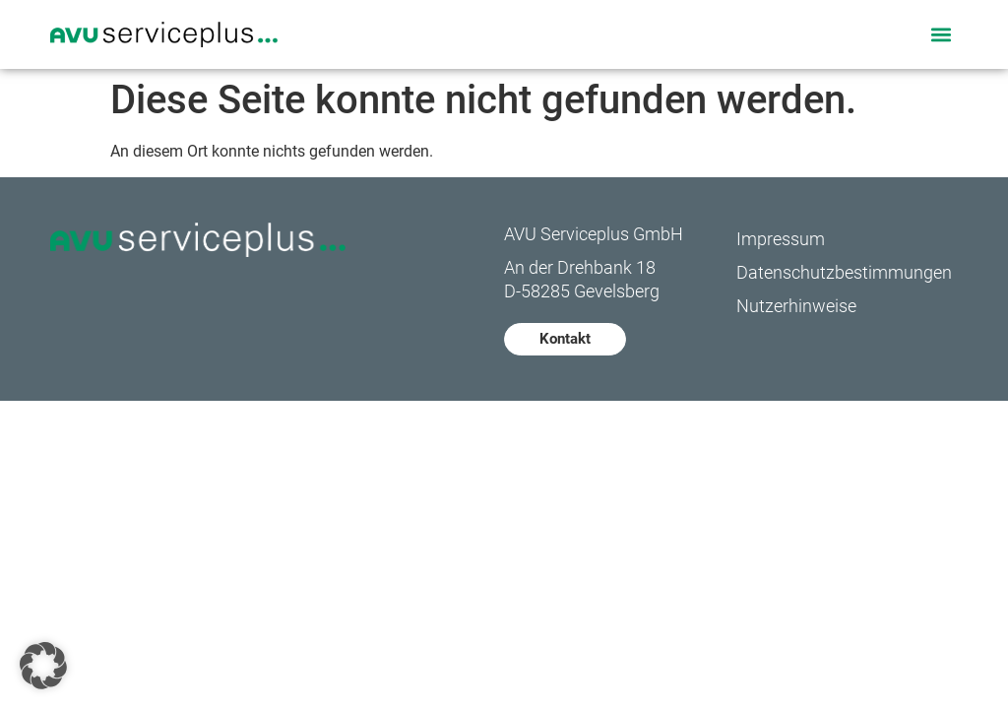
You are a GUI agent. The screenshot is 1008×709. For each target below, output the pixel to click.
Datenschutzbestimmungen (844, 272)
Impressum (780, 238)
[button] (941, 34)
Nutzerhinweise (796, 305)
